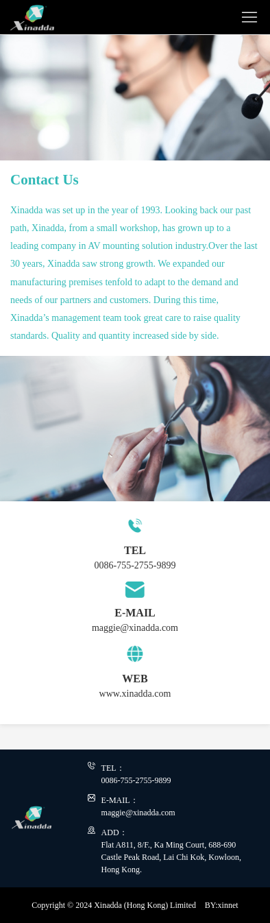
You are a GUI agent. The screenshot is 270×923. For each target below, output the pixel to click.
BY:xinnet (221, 905)
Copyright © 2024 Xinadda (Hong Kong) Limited (114, 905)
